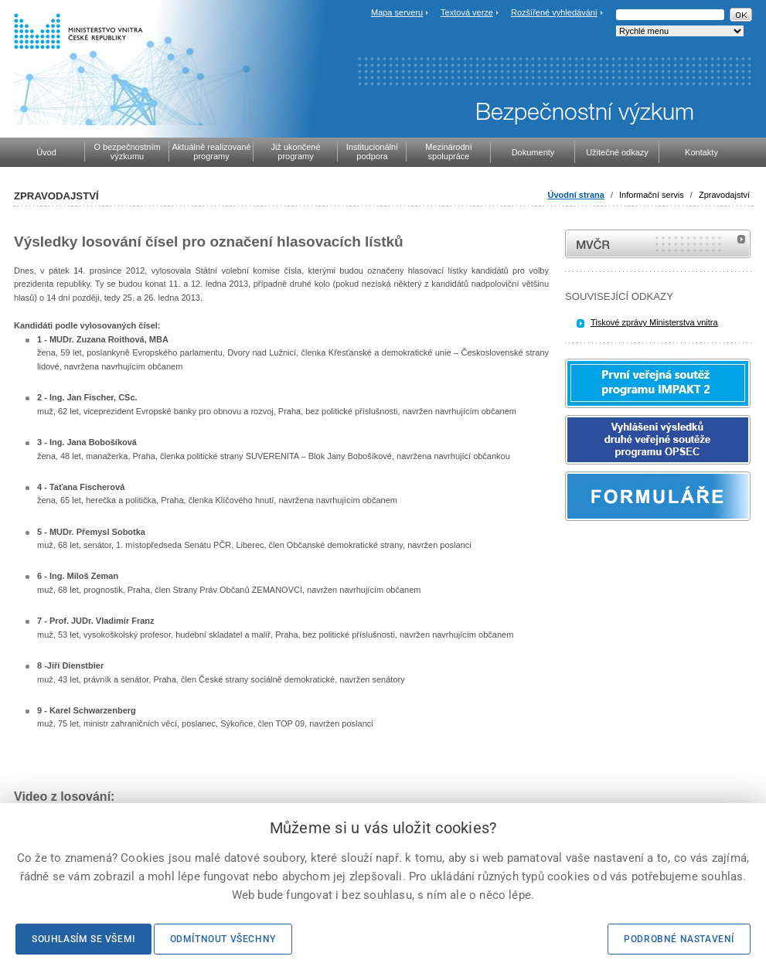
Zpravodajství (724, 194)
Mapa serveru (397, 12)
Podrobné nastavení (679, 939)
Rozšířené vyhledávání (554, 12)
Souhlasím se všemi (83, 939)
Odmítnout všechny (223, 939)
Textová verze (467, 12)
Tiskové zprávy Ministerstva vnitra (654, 322)
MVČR (658, 244)
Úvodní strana (576, 194)
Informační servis (651, 194)
